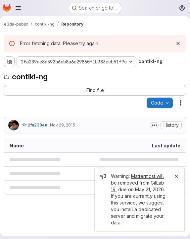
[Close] (176, 176)
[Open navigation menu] (18, 8)
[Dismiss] (178, 43)
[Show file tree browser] (9, 61)
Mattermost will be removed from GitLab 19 (137, 182)
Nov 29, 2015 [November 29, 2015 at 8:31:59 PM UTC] (62, 124)
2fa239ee (34, 124)
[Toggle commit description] (154, 125)
